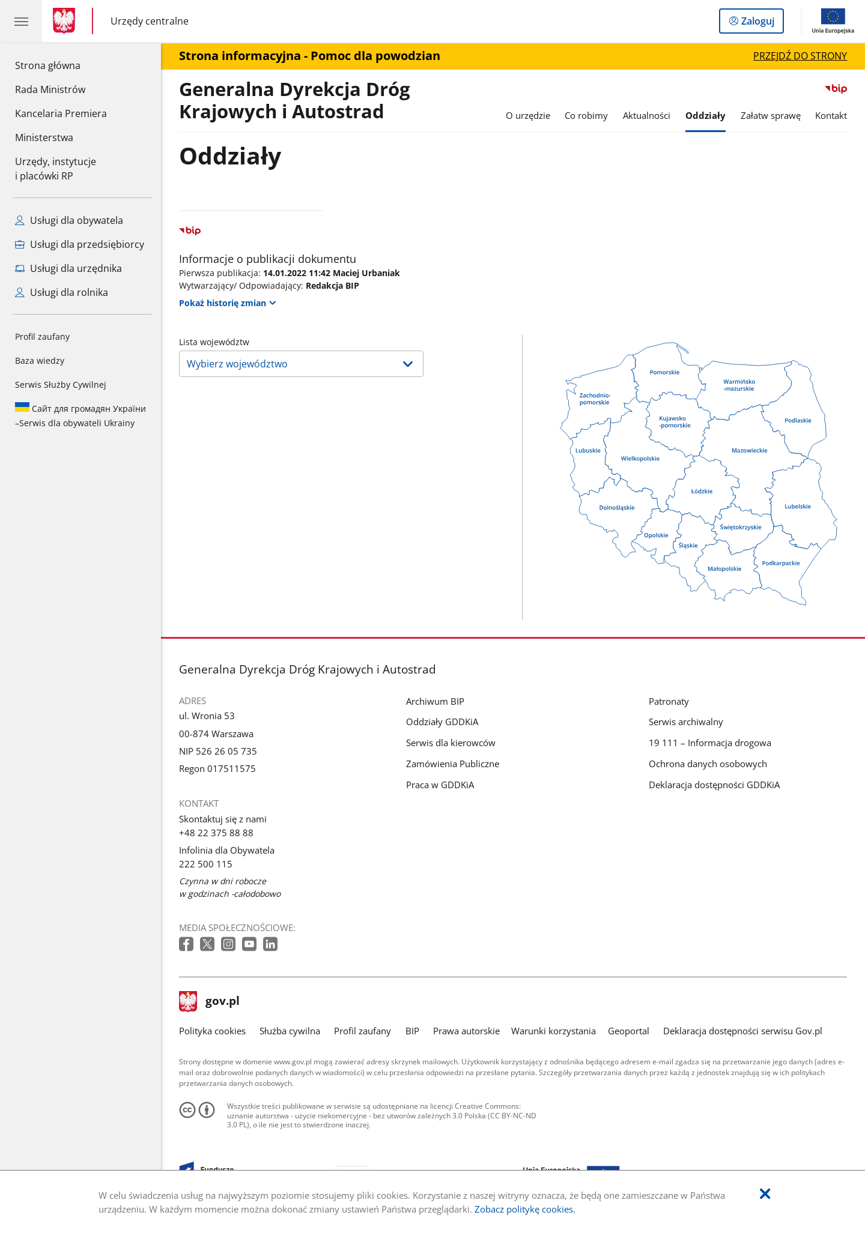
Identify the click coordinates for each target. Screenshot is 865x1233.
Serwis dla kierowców (451, 742)
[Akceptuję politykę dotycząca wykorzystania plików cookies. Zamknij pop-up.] (765, 1194)
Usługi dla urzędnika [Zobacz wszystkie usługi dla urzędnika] (68, 268)
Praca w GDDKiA (440, 784)
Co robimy (586, 115)
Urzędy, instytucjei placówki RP (55, 168)
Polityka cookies (212, 1030)
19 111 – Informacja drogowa (710, 742)
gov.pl (209, 1002)
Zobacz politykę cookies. (525, 1209)
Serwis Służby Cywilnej (60, 384)
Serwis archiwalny (686, 721)
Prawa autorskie (466, 1030)
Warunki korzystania (553, 1030)
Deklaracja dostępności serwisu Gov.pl (742, 1030)
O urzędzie (528, 115)
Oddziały (705, 115)
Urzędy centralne (150, 21)
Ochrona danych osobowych (708, 763)
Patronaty (669, 701)
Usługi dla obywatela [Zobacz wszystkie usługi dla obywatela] (69, 220)
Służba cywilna (290, 1030)
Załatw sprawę (771, 115)
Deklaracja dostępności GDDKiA (714, 784)
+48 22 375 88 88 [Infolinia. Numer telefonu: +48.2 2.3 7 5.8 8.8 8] (216, 832)
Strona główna (61, 65)
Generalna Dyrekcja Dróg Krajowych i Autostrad (294, 101)
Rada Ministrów (50, 89)
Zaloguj (761, 23)
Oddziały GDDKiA (442, 721)
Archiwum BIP (435, 701)
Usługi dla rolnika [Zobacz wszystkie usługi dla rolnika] (61, 292)
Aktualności (646, 115)
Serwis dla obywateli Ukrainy (80, 415)
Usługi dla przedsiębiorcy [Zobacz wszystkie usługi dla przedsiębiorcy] (79, 244)
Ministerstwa (44, 137)
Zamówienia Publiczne (452, 763)
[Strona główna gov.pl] (66, 21)
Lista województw (214, 342)
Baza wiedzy (39, 360)
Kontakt (831, 115)
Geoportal (628, 1030)
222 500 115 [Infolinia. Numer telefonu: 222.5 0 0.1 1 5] (205, 863)
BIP (412, 1030)
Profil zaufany (42, 336)
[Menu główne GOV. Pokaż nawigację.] (21, 21)
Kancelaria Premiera (61, 113)
